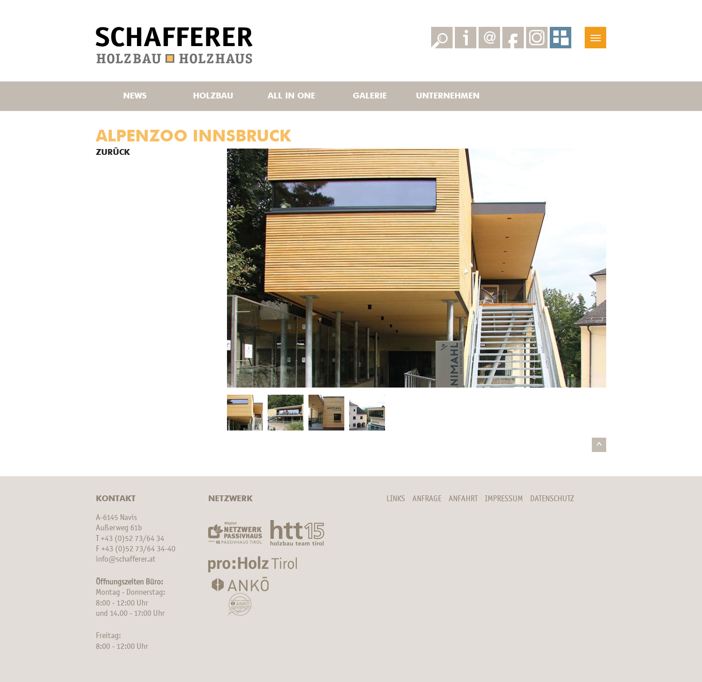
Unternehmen (447, 96)
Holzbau (213, 96)
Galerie (370, 96)
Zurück (113, 153)
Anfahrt (463, 499)
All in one (291, 96)
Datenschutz (552, 499)
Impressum (504, 499)
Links (395, 499)
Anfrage (426, 499)
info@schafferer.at (125, 559)
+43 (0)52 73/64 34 (132, 539)
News (134, 96)
